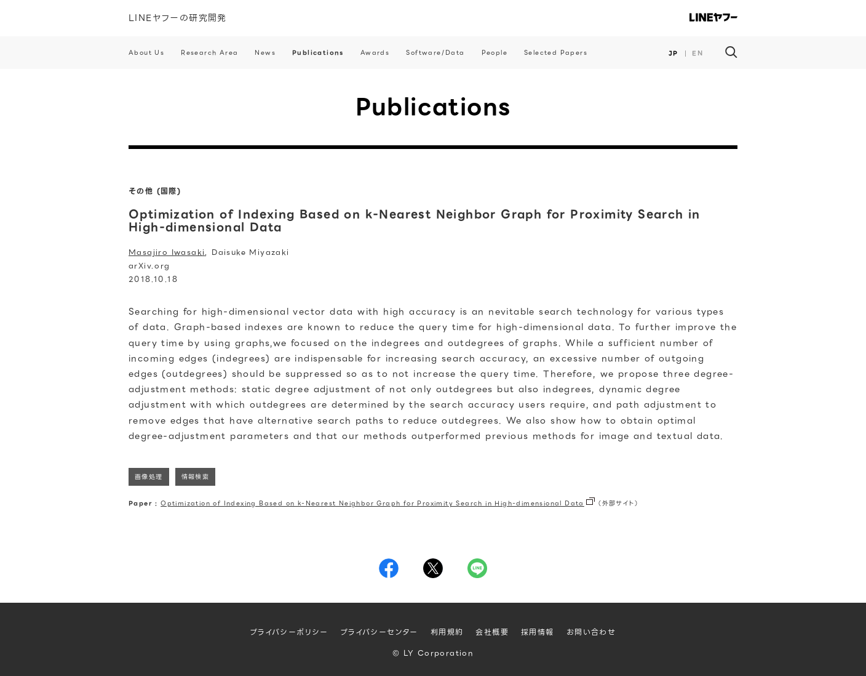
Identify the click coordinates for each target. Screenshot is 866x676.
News (265, 52)
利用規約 (447, 632)
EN (697, 53)
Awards (374, 52)
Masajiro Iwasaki (167, 252)
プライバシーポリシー (289, 632)
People (494, 52)
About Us (146, 52)
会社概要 (492, 632)
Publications (318, 52)
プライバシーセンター (379, 632)
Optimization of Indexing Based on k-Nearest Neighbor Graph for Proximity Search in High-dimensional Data (372, 503)
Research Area (209, 52)
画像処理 (149, 477)
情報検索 (195, 477)
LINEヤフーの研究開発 (178, 18)
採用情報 (537, 632)
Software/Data (435, 52)
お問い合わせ (591, 632)
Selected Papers (555, 52)
